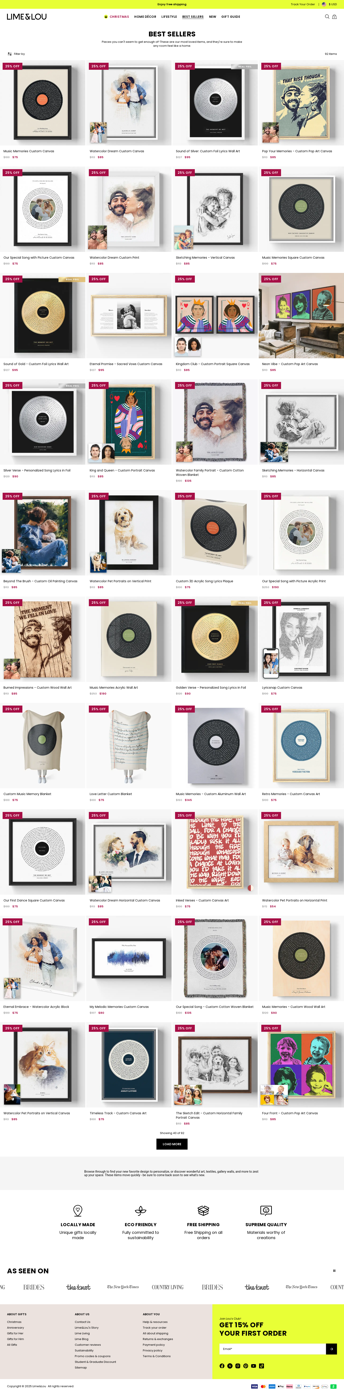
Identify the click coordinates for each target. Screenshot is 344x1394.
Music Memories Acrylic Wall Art (114, 687)
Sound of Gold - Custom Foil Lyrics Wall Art (36, 364)
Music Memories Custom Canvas (29, 151)
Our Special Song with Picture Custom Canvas (39, 257)
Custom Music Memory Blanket (27, 794)
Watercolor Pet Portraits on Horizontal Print (294, 900)
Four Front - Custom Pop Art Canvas (290, 1113)
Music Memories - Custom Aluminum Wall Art (211, 794)
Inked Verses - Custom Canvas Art (202, 900)
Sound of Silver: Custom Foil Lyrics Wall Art (208, 151)
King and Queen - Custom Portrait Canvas (122, 470)
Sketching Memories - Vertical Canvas (205, 257)
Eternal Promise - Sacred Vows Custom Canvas (126, 364)
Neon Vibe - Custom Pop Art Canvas (290, 364)
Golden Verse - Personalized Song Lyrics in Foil (211, 687)
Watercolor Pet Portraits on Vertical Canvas (37, 1113)
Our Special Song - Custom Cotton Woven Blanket (215, 1007)
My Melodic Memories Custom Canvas (119, 1007)
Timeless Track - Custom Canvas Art (118, 1113)
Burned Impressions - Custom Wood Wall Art (38, 687)
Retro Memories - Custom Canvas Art (291, 794)
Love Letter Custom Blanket (111, 794)
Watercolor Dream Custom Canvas (117, 151)
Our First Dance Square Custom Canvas (34, 900)
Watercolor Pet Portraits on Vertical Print (120, 581)
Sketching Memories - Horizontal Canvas (293, 470)
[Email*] (272, 1349)
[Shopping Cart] (334, 16)
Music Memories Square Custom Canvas (293, 257)
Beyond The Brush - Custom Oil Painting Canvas (40, 581)
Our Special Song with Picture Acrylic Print (294, 581)
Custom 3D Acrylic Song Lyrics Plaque (204, 581)
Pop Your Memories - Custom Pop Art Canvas (297, 151)
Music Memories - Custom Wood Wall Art (293, 1007)
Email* (227, 1349)
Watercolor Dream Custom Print (114, 257)
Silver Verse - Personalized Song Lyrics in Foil (37, 470)
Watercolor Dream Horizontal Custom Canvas (125, 900)
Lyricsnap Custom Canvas (282, 687)
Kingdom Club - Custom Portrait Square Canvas (213, 364)
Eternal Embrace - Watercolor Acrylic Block (36, 1007)
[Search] (327, 16)
